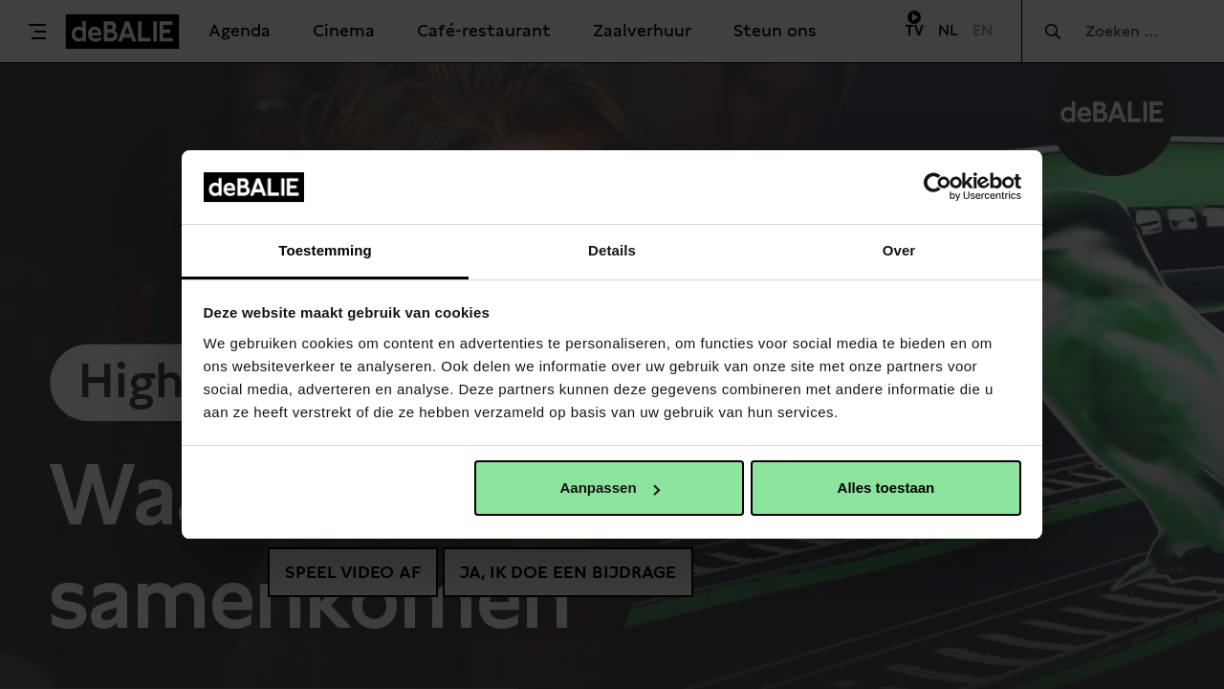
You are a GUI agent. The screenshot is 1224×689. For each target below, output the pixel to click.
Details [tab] (612, 250)
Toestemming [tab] (325, 250)
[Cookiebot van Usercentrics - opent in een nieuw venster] (937, 186)
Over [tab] (899, 250)
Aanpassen (610, 487)
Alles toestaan (886, 487)
